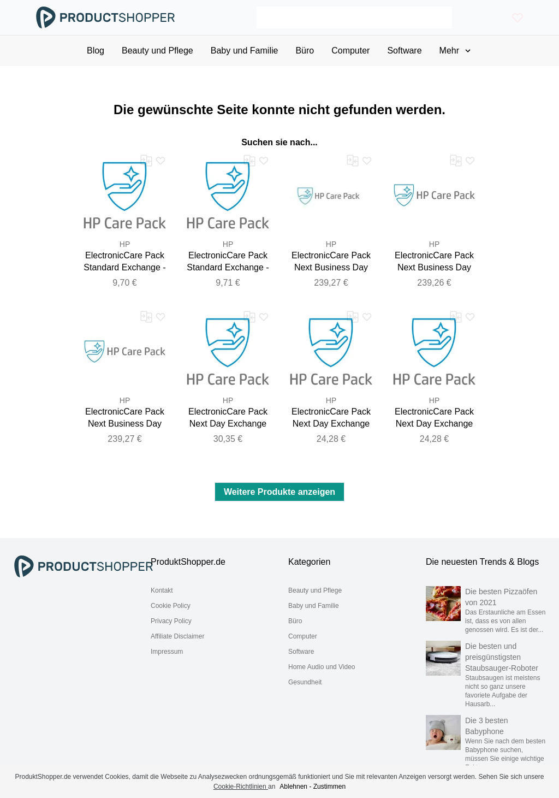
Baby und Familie (313, 606)
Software (301, 651)
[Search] (354, 17)
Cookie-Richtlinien (240, 786)
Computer (302, 636)
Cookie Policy (171, 606)
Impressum (167, 651)
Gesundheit (305, 682)
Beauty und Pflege (315, 590)
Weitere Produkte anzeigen (279, 491)
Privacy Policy (171, 621)
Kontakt (162, 590)
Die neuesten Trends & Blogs (482, 561)
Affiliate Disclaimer (177, 636)
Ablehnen (293, 786)
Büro (295, 621)
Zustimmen (329, 786)
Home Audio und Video (321, 667)
